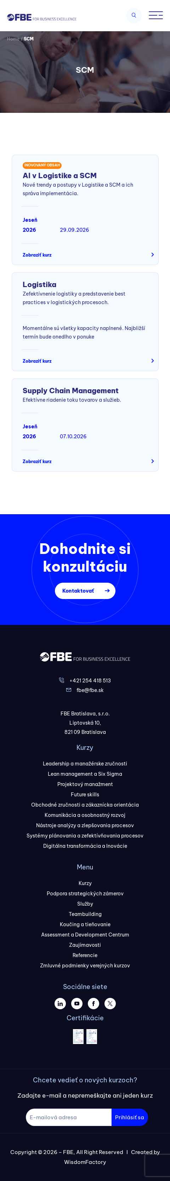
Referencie (85, 955)
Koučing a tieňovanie (85, 924)
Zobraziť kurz (37, 255)
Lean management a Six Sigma (85, 774)
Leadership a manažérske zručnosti (85, 763)
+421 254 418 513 (90, 680)
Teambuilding (85, 914)
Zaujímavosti (85, 945)
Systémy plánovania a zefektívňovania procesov (85, 836)
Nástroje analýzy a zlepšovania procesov (85, 825)
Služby (85, 904)
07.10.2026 (73, 436)
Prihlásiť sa (129, 1117)
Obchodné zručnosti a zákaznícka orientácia (85, 805)
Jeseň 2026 (30, 225)
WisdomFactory (85, 1162)
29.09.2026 (74, 230)
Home (13, 39)
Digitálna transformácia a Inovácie (85, 846)
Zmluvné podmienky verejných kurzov (85, 965)
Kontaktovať (78, 591)
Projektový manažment (85, 784)
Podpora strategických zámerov (85, 893)
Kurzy (85, 883)
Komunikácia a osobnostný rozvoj (85, 815)
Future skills (85, 794)
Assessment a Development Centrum (85, 935)
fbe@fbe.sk (90, 690)
